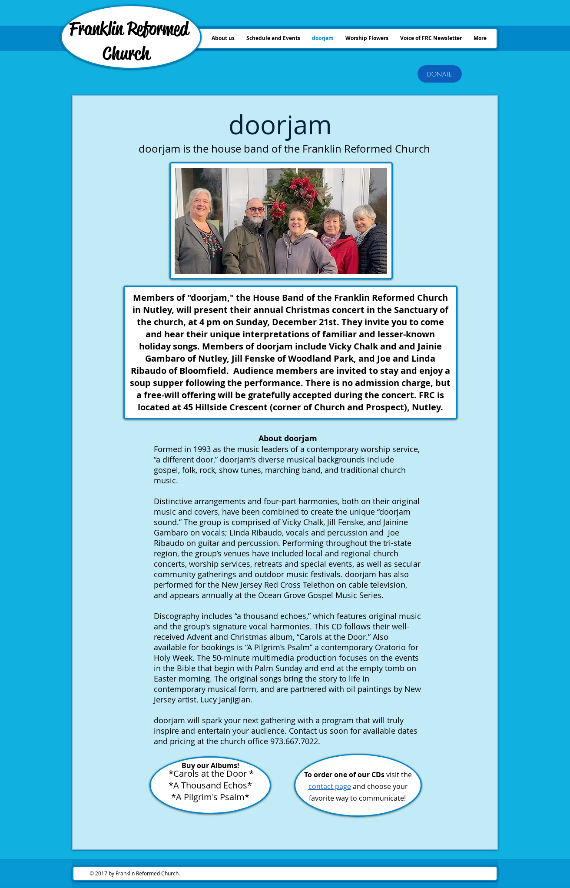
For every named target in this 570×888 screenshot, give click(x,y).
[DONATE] (440, 74)
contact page (329, 786)
